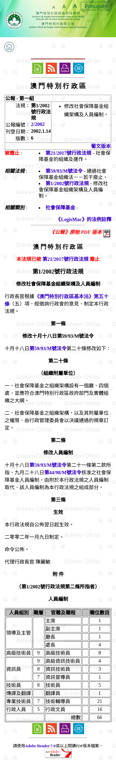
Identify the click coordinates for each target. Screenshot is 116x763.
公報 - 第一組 (19, 98)
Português (96, 6)
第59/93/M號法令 (64, 171)
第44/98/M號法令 (62, 472)
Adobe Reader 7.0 (40, 745)
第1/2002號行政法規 (67, 183)
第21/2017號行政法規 (68, 153)
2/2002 (38, 124)
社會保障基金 (60, 207)
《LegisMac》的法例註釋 (83, 219)
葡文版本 (101, 146)
